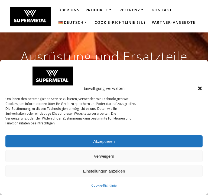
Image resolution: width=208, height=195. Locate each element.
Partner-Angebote (174, 22)
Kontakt (162, 9)
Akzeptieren (104, 141)
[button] (200, 88)
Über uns (68, 9)
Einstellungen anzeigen (104, 171)
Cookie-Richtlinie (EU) (120, 22)
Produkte (97, 9)
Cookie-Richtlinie (104, 185)
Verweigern (104, 156)
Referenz (129, 9)
